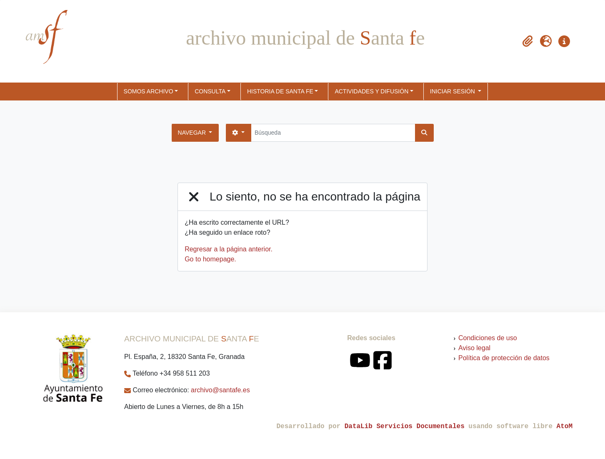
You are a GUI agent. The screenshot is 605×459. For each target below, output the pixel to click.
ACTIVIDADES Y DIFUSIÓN (371, 91)
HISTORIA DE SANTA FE (280, 91)
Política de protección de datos (504, 357)
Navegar (193, 132)
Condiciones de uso (487, 337)
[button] (527, 41)
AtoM (564, 426)
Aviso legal (474, 347)
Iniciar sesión (453, 91)
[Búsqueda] (333, 133)
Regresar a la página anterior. (228, 249)
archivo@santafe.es (220, 390)
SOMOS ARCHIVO (148, 91)
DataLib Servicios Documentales (405, 426)
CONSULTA (210, 91)
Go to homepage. (210, 259)
